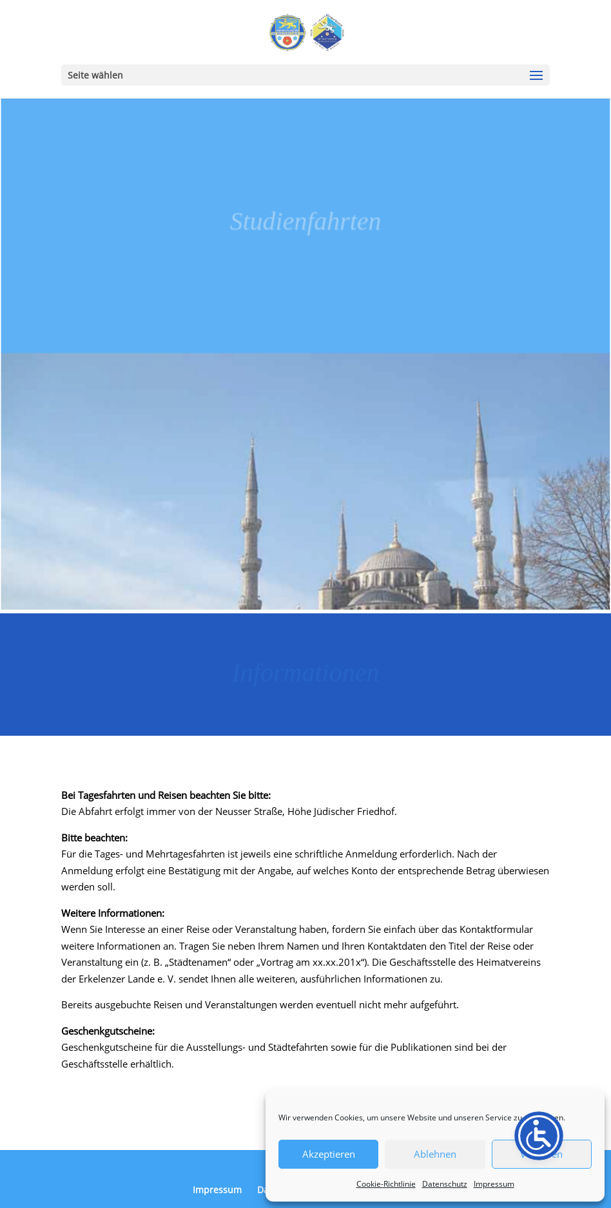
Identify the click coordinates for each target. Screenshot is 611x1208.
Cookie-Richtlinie (386, 1183)
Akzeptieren (328, 1153)
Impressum (494, 1183)
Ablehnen (435, 1153)
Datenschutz (444, 1183)
